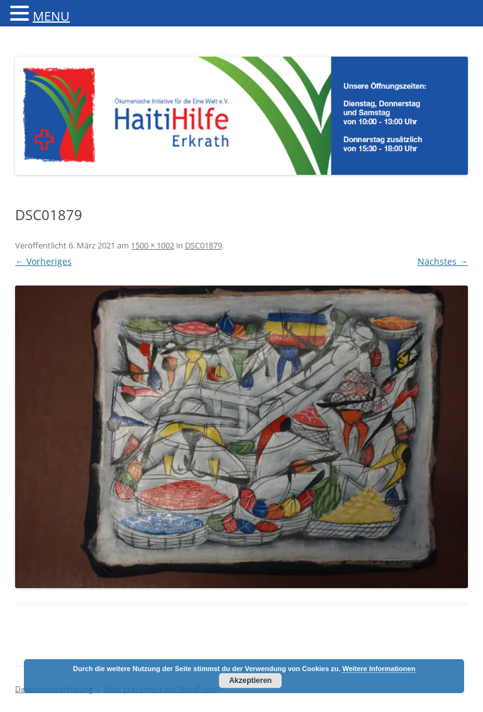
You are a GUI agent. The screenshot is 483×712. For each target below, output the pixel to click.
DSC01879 (203, 245)
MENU (51, 16)
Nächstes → (443, 261)
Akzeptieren (250, 680)
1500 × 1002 (152, 245)
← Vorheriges (43, 261)
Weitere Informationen (378, 668)
